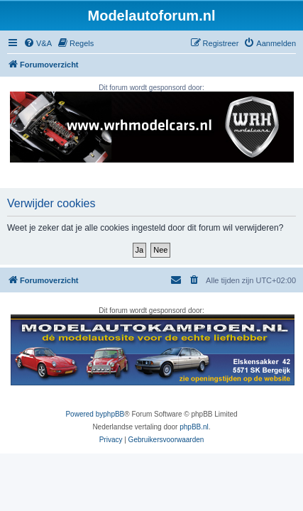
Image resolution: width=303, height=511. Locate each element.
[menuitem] (37, 43)
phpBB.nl (194, 427)
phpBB (113, 414)
